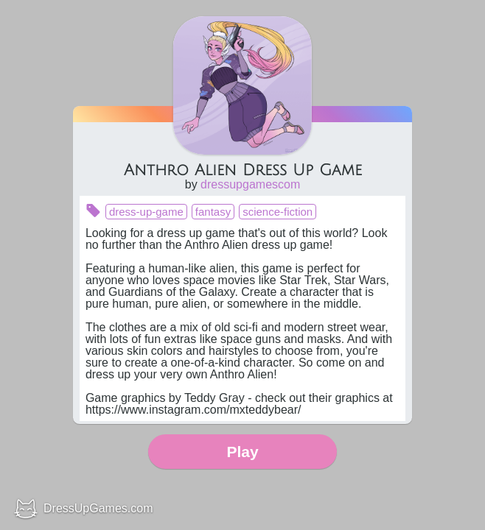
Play (242, 451)
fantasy (213, 211)
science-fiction (277, 211)
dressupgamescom (250, 184)
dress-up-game (146, 211)
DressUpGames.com (98, 508)
